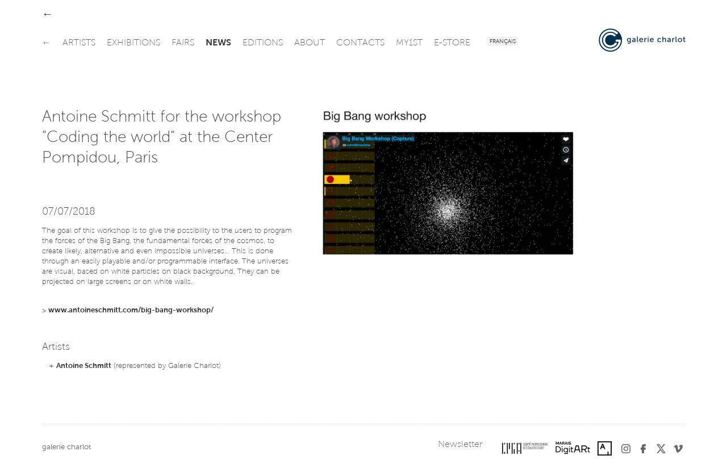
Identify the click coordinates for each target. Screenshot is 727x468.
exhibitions (133, 43)
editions (263, 43)
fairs (183, 43)
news (218, 43)
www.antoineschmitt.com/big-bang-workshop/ (131, 310)
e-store (452, 43)
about (309, 43)
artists (78, 43)
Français (503, 42)
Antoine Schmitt (83, 366)
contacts (360, 43)
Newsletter (460, 444)
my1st (409, 43)
